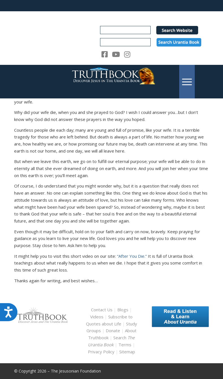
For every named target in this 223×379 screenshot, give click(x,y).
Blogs (122, 309)
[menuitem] (187, 81)
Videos (96, 316)
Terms (124, 344)
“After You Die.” (132, 256)
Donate (113, 330)
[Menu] (187, 81)
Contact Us (101, 309)
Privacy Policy (101, 351)
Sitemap (127, 351)
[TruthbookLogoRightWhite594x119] (111, 81)
